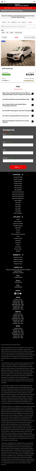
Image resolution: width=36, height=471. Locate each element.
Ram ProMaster (18, 213)
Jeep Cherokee (18, 185)
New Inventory (18, 221)
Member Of (17, 255)
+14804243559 (18, 277)
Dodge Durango (18, 183)
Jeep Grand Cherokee (18, 192)
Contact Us (18, 242)
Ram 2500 (18, 204)
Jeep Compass (18, 187)
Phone (4, 150)
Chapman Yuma (18, 263)
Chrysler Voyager (18, 179)
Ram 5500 (18, 211)
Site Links (16, 217)
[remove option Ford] (4, 22)
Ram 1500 (18, 202)
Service (18, 232)
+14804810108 (18, 282)
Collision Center (18, 238)
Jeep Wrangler (18, 200)
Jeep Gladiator (18, 189)
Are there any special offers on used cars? (18, 116)
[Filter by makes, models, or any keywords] (18, 26)
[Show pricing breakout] (5, 80)
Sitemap (18, 251)
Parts (18, 236)
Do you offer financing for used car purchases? (18, 111)
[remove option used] (24, 22)
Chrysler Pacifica (18, 177)
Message (8, 158)
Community (18, 247)
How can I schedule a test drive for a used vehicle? (18, 121)
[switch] (34, 1)
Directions (18, 240)
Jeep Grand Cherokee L (18, 194)
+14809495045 (18, 287)
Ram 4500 (18, 209)
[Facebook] (15, 293)
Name (7, 134)
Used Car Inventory (18, 223)
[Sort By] (29, 37)
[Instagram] (18, 293)
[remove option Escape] (14, 22)
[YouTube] (20, 293)
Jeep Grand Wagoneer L (18, 198)
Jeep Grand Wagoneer (18, 196)
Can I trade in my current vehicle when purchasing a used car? (18, 105)
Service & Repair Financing (18, 234)
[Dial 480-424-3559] (4, 1)
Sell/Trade (18, 227)
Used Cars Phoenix (18, 261)
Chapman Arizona (18, 259)
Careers (18, 244)
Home (18, 219)
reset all (30, 22)
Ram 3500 (18, 206)
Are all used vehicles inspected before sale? (18, 99)
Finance (18, 230)
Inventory (17, 174)
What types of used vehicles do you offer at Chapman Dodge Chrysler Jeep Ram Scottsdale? (18, 93)
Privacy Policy (18, 249)
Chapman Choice (18, 257)
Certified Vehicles (18, 225)
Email (7, 142)
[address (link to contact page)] (2, 1)
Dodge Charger (18, 181)
